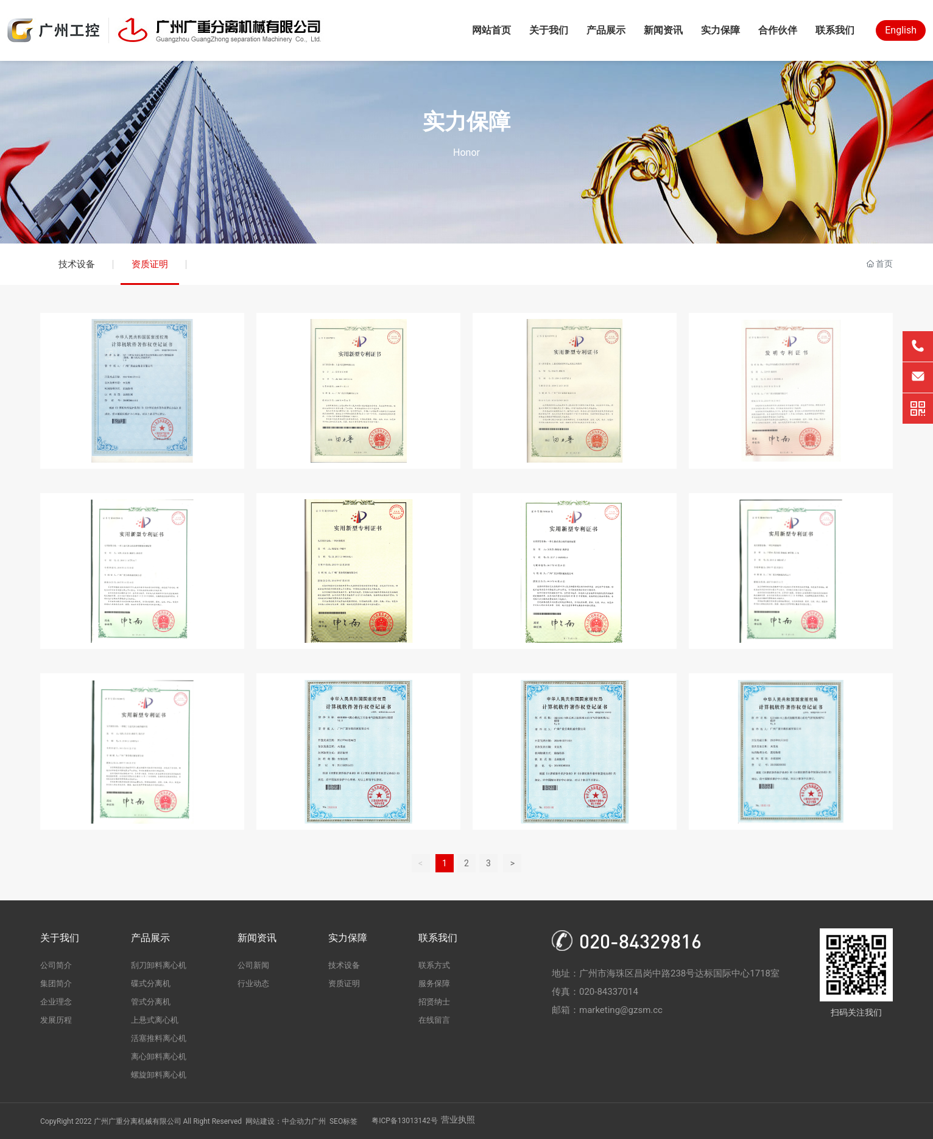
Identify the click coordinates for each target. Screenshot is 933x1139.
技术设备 (76, 264)
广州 (318, 1121)
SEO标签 (343, 1121)
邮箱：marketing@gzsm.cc (607, 1009)
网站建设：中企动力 (278, 1121)
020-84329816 (640, 940)
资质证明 (150, 264)
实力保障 (466, 122)
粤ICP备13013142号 (404, 1120)
